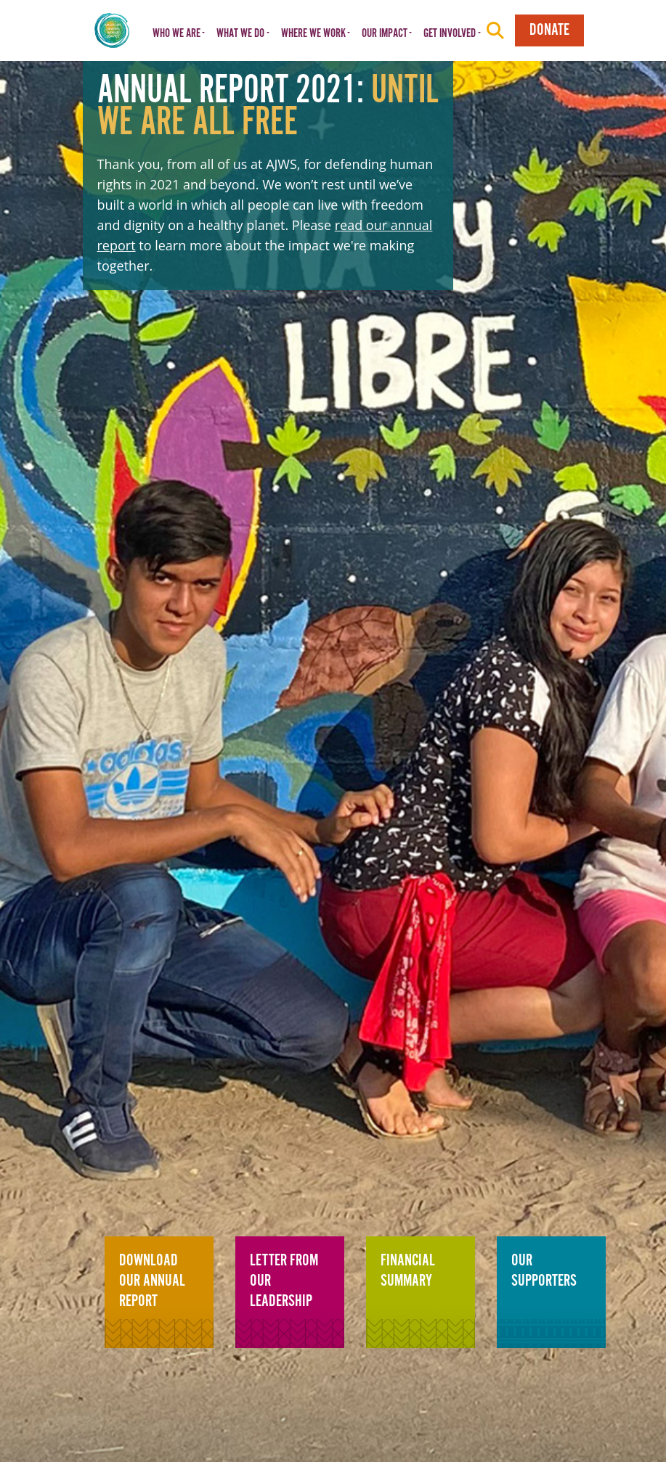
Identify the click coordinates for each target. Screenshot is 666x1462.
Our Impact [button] (384, 33)
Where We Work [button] (313, 33)
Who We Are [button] (176, 33)
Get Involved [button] (449, 33)
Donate (549, 30)
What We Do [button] (240, 33)
